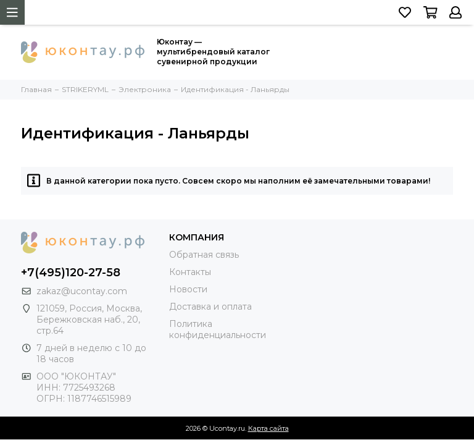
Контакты (190, 272)
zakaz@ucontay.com (81, 291)
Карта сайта (268, 428)
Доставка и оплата (210, 306)
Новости (188, 289)
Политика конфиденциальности (217, 329)
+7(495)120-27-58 (70, 272)
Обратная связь (204, 254)
